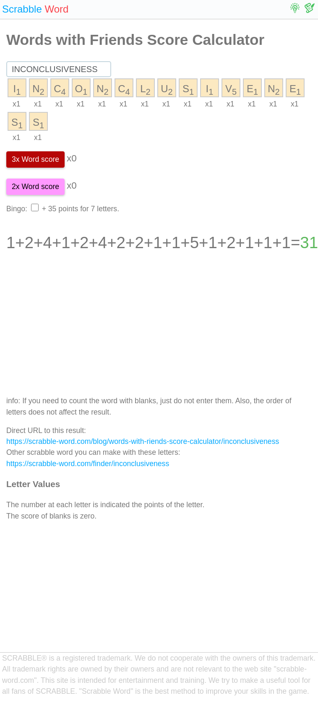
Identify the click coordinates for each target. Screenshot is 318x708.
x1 (17, 104)
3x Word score (35, 159)
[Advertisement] (157, 329)
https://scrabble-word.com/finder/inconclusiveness (87, 463)
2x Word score (35, 186)
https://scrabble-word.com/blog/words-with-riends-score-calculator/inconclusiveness (142, 441)
